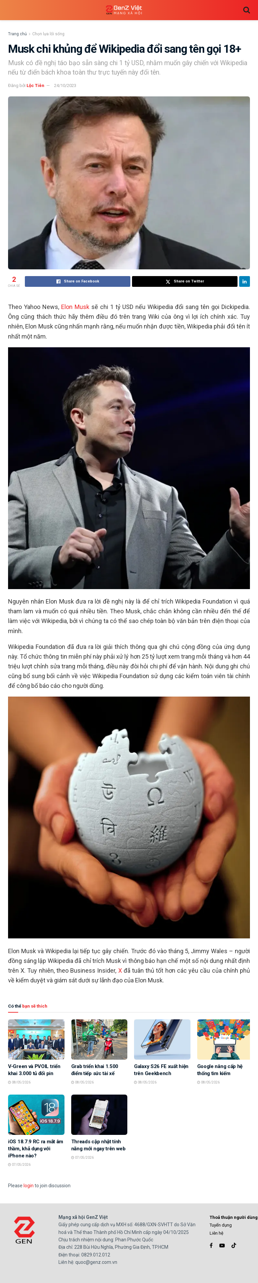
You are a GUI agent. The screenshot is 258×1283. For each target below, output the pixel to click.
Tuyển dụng (221, 1225)
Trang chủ (17, 34)
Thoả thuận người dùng (234, 1217)
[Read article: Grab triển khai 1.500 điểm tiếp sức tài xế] (99, 1039)
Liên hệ (216, 1233)
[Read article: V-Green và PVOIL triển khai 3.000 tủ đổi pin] (36, 1039)
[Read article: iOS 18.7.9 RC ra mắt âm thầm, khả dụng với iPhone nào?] (36, 1115)
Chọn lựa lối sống (48, 34)
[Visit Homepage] (124, 10)
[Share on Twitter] (185, 281)
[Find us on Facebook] (211, 1245)
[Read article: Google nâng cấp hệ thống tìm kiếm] (225, 1039)
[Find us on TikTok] (233, 1245)
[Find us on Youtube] (222, 1245)
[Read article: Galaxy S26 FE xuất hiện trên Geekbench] (162, 1039)
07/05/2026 (19, 1164)
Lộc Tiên (35, 85)
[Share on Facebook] (77, 281)
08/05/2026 (19, 1082)
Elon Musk (74, 306)
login (29, 1185)
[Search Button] (246, 10)
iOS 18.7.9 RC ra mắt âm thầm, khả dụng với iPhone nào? (35, 1149)
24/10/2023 (65, 85)
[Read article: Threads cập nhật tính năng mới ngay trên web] (99, 1115)
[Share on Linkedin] (244, 281)
